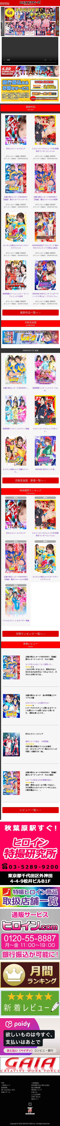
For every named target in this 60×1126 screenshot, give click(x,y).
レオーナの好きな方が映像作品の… (39, 780)
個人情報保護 (35, 1088)
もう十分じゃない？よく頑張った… (39, 664)
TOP (2, 1083)
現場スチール (5, 1092)
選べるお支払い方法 (8, 1090)
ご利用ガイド (5, 1085)
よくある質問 (35, 1094)
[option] (30, 21)
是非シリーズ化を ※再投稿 (36, 741)
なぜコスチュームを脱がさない (37, 703)
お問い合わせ (35, 1097)
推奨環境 (4, 1088)
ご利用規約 (35, 1083)
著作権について (36, 1090)
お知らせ (34, 1092)
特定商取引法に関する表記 (40, 1085)
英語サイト (35, 1099)
